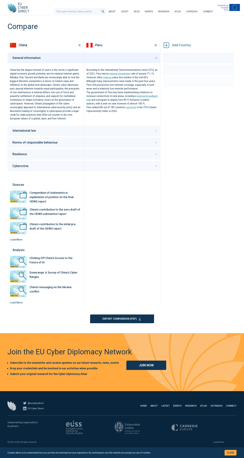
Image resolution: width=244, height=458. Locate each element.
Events (149, 10)
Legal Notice (218, 447)
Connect (208, 10)
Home (116, 410)
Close (230, 452)
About (111, 10)
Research (163, 10)
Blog (137, 10)
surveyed (131, 112)
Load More (16, 244)
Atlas (177, 10)
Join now (146, 370)
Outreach (191, 10)
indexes (107, 82)
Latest (124, 10)
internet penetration (120, 78)
